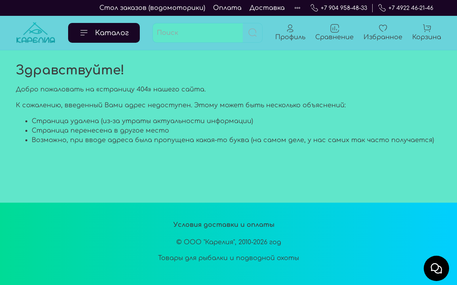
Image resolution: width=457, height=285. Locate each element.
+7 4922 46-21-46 (405, 8)
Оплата (227, 7)
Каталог (104, 33)
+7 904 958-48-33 (338, 8)
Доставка (267, 7)
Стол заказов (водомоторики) (152, 7)
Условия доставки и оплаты (223, 224)
